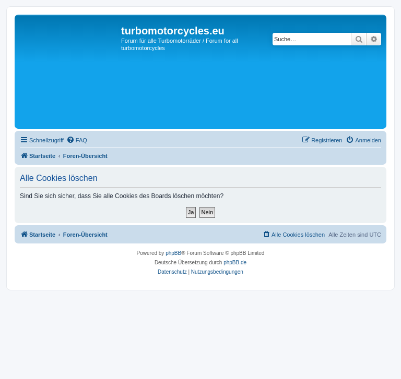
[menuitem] (76, 140)
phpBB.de (234, 262)
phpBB (173, 253)
